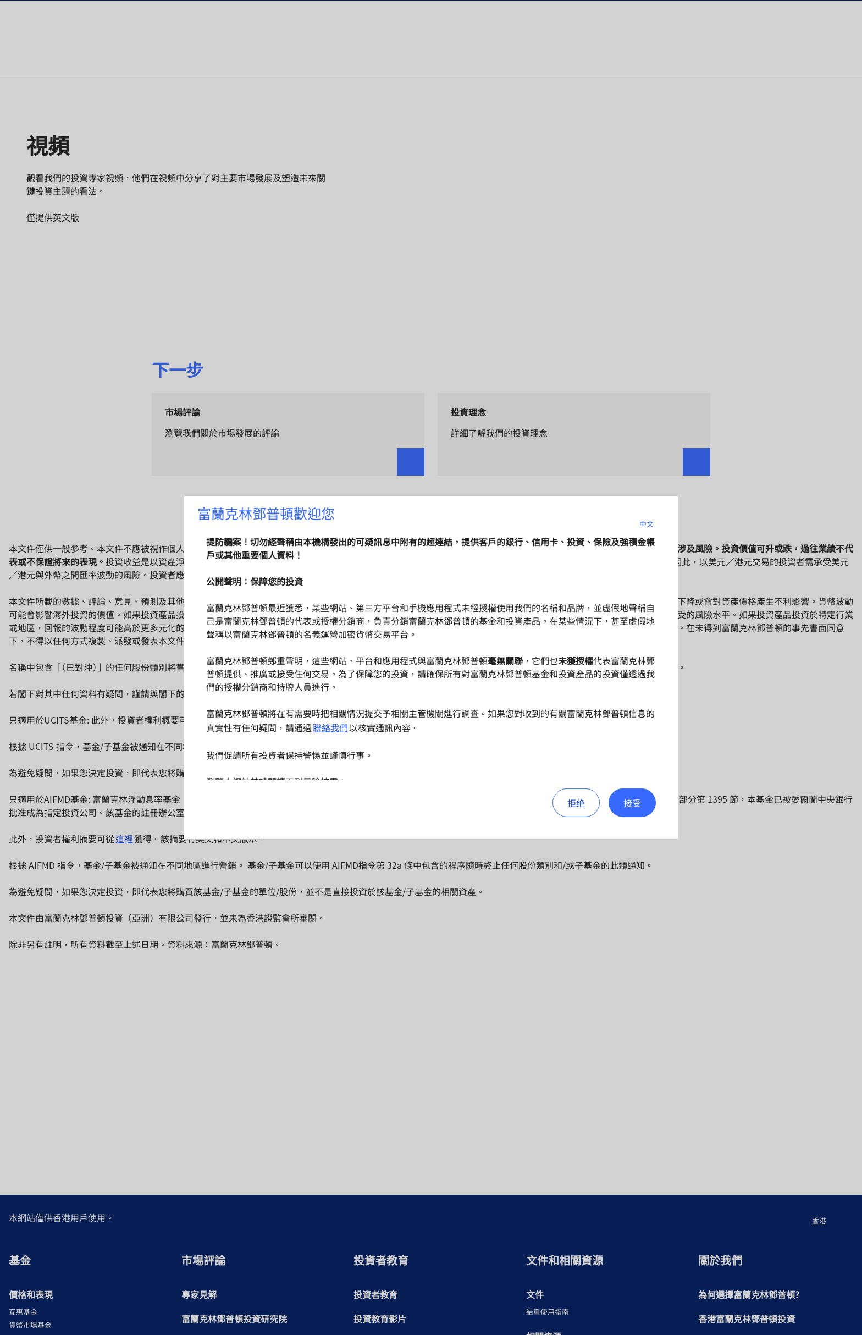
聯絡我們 (330, 727)
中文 (653, 523)
